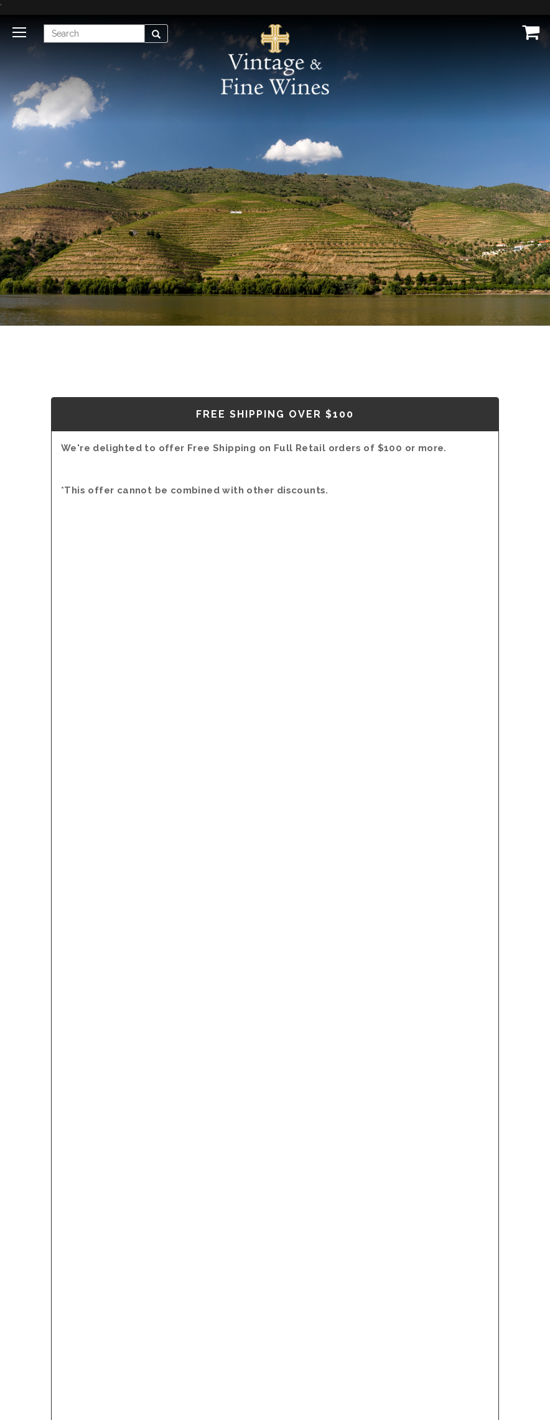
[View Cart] (528, 31)
